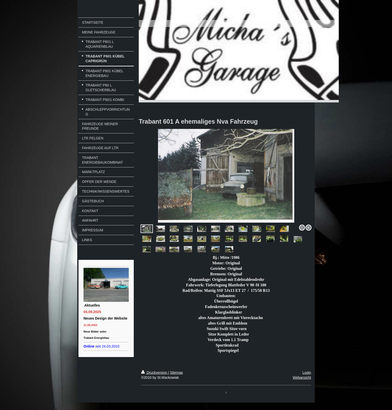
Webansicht (302, 378)
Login (306, 373)
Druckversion (154, 373)
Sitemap (176, 373)
